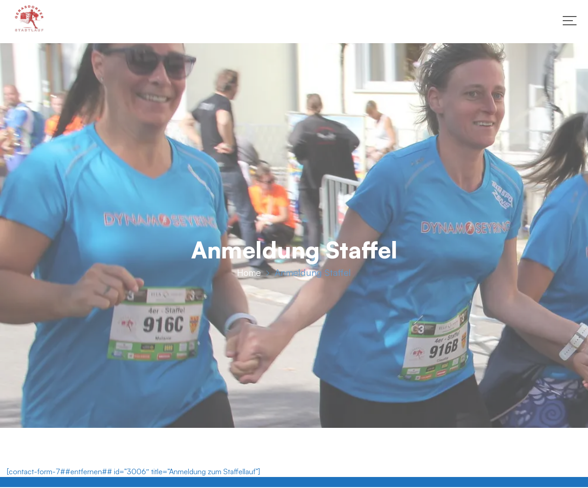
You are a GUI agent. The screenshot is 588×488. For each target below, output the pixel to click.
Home (249, 274)
